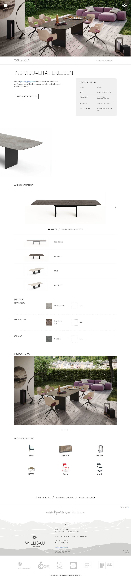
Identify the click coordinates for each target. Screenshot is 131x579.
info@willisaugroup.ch (61, 547)
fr (125, 507)
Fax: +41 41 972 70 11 (61, 543)
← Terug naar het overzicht (104, 60)
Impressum (126, 550)
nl (128, 507)
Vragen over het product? (26, 96)
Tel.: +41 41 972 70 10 (61, 540)
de (121, 507)
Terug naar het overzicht (64, 498)
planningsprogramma (28, 82)
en (123, 507)
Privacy (127, 552)
